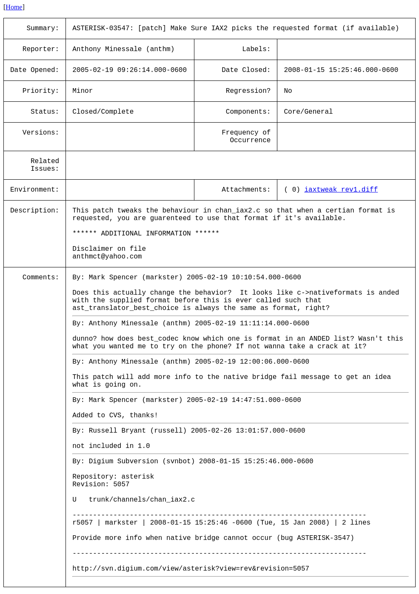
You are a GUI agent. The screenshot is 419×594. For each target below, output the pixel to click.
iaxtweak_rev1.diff (341, 190)
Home (14, 7)
